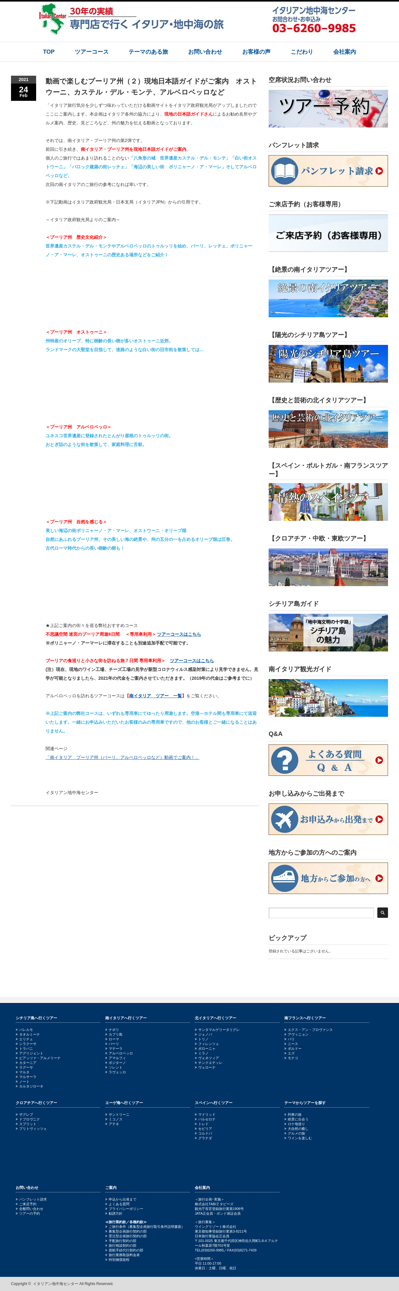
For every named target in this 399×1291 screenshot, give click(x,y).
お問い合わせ (205, 52)
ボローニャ (205, 1048)
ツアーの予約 (28, 1213)
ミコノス (114, 1119)
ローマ (112, 1039)
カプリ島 (114, 1034)
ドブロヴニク (28, 1119)
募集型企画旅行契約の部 (126, 1231)
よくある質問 (117, 1204)
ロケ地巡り (294, 1124)
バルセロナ (205, 1119)
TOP (49, 52)
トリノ (202, 1039)
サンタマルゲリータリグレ (217, 1030)
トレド (202, 1124)
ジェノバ (203, 1034)
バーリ (112, 1044)
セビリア (203, 1128)
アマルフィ (115, 1058)
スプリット (26, 1124)
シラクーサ (26, 1044)
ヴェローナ (205, 1067)
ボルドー (293, 1048)
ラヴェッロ (115, 1072)
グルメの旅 (294, 1133)
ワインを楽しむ (298, 1138)
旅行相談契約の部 (120, 1245)
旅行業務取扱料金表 (122, 1255)
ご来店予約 (26, 1204)
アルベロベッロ (119, 1053)
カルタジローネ (29, 1086)
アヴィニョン (296, 1034)
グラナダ (203, 1138)
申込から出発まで (120, 1199)
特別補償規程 (117, 1259)
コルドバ (203, 1133)
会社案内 (344, 52)
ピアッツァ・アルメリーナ (38, 1058)
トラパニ (24, 1048)
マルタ (23, 1072)
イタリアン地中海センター (55, 1284)
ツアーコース (92, 52)
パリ (289, 1039)
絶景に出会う (296, 1119)
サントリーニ (117, 1114)
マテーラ (114, 1048)
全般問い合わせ (29, 1209)
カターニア (26, 1063)
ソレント (114, 1067)
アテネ (112, 1124)
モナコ (291, 1058)
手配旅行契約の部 (120, 1241)
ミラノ (202, 1053)
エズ (289, 1053)
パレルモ (24, 1030)
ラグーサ (24, 1067)
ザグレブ (24, 1114)
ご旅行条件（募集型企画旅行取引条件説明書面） (145, 1226)
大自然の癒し (296, 1128)
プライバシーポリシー (124, 1209)
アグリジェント (29, 1053)
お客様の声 (256, 52)
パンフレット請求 (31, 1199)
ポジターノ (115, 1063)
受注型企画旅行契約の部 (126, 1236)
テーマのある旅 (148, 52)
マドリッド (205, 1114)
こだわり (302, 52)
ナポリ (112, 1030)
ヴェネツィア (207, 1058)
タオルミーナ (28, 1034)
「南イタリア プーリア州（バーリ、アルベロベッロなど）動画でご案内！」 (122, 757)
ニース (291, 1044)
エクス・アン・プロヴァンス (308, 1030)
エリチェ (24, 1039)
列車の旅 (293, 1114)
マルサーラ (26, 1077)
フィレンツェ (207, 1044)
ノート (23, 1081)
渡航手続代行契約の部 (124, 1250)
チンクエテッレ (208, 1063)
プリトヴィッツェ (31, 1128)
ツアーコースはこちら (179, 634)
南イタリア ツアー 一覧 (155, 695)
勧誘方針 (114, 1213)
